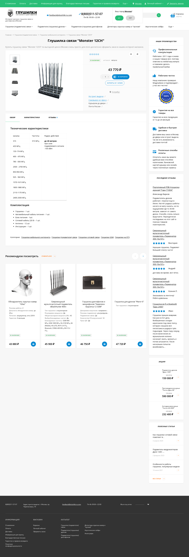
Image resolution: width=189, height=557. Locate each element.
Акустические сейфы (92, 530)
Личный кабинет (39, 528)
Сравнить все (49, 256)
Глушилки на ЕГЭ (122, 237)
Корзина (36, 525)
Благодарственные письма (77, 3)
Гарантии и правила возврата (106, 3)
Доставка (33, 3)
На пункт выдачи (96, 96)
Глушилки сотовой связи (89, 237)
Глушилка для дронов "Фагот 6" (129, 301)
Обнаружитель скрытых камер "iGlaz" (22, 302)
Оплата (22, 3)
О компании (10, 3)
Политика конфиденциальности (13, 545)
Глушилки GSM (107, 237)
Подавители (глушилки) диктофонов (70, 536)
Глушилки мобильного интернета (52, 35)
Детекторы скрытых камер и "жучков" (95, 526)
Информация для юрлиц (51, 3)
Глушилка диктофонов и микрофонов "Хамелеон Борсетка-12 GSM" (93, 304)
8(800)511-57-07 (92, 14)
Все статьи (159, 478)
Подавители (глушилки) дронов (70, 531)
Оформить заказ (39, 531)
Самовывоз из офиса (98, 100)
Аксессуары (89, 533)
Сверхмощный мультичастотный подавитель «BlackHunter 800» (58, 304)
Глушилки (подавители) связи (26, 35)
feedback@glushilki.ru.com (60, 15)
